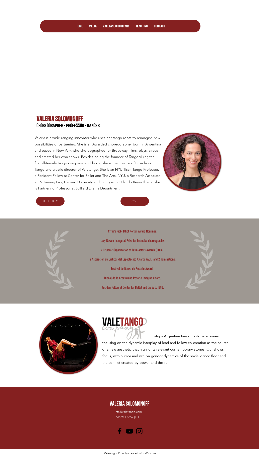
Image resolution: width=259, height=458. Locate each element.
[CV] (134, 201)
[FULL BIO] (50, 201)
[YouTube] (129, 431)
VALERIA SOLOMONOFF (129, 403)
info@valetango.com (128, 412)
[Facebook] (119, 431)
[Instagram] (139, 431)
